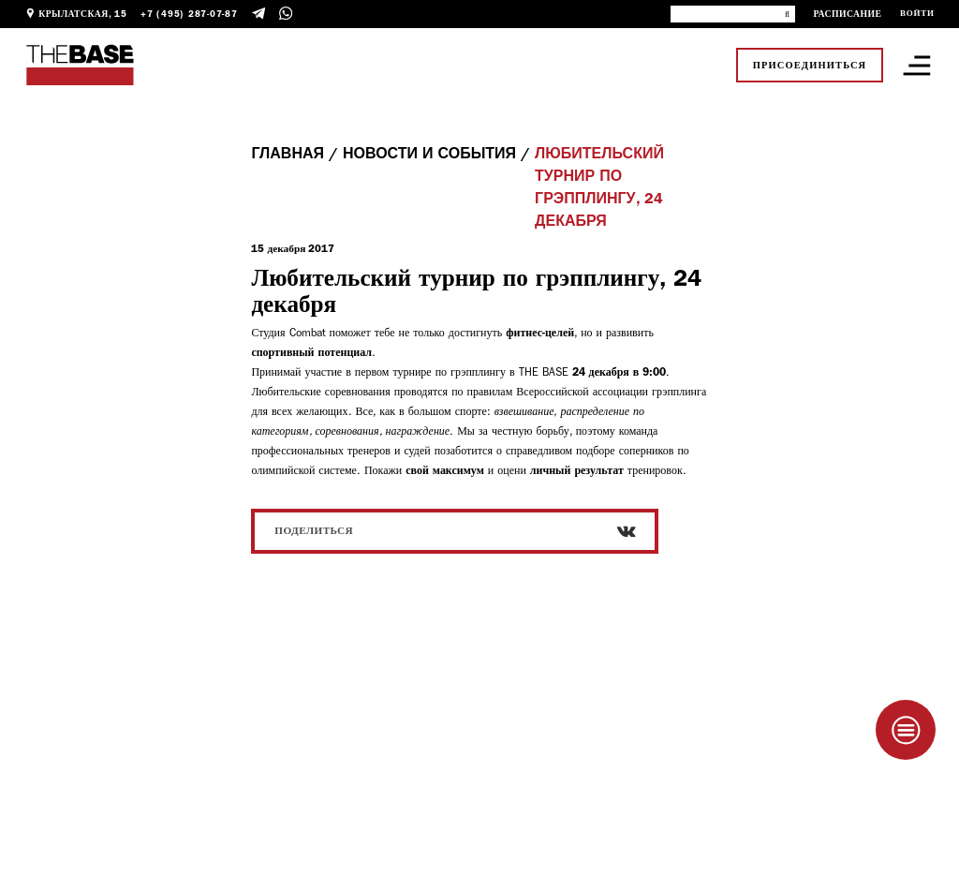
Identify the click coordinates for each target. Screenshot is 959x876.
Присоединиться (810, 65)
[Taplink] (906, 730)
